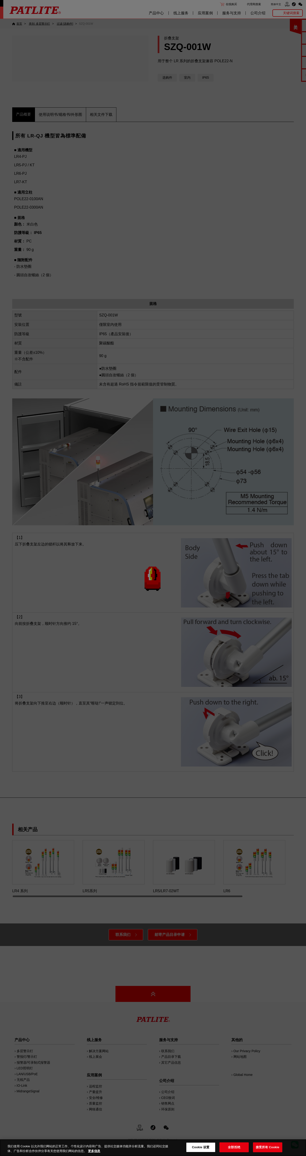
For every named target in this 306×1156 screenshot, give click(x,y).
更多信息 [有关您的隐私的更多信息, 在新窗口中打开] (94, 1151)
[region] (153, 1147)
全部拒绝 (234, 1147)
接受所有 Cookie (267, 1147)
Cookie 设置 (200, 1147)
